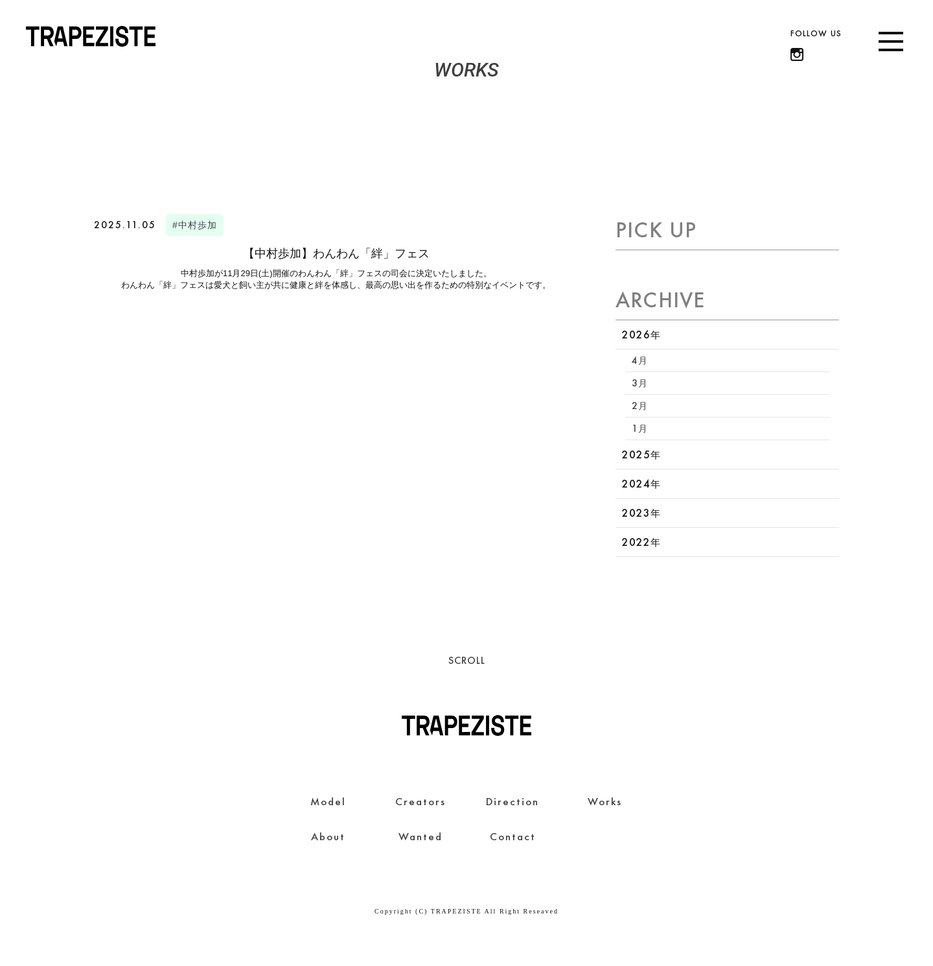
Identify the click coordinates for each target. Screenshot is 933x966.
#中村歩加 (194, 225)
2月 (640, 405)
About (328, 836)
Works (605, 801)
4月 (640, 360)
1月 (640, 428)
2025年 (641, 454)
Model (328, 801)
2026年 (641, 334)
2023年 (641, 512)
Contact (513, 836)
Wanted (420, 836)
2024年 (641, 483)
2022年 (641, 542)
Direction (512, 801)
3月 (640, 383)
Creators (420, 801)
